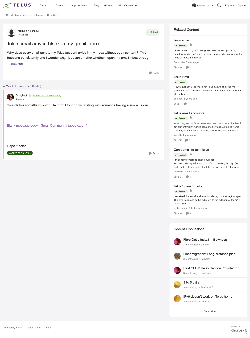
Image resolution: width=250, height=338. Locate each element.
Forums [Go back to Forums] (39, 15)
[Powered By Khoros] (239, 330)
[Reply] (154, 73)
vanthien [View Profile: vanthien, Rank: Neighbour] (22, 30)
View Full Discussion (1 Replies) (22, 86)
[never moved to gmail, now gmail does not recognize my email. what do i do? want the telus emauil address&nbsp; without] (208, 53)
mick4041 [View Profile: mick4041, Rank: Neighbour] (179, 171)
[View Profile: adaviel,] (177, 298)
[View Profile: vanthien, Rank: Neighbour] (11, 32)
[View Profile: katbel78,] (177, 256)
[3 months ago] (190, 244)
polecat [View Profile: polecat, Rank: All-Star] (178, 98)
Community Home (12, 327)
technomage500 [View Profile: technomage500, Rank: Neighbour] (183, 207)
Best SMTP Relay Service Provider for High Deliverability (211, 268)
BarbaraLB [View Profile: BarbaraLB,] (207, 287)
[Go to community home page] (17, 5)
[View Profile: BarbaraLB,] (177, 284)
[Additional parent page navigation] (30, 15)
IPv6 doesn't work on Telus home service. (207, 297)
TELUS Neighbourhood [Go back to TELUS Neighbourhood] (13, 15)
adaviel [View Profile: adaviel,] (205, 301)
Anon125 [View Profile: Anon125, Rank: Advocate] (179, 62)
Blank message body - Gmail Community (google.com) (47, 125)
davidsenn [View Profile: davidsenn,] (206, 273)
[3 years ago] (191, 62)
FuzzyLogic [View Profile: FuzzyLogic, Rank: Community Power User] (22, 95)
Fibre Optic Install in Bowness (205, 239)
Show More (15, 63)
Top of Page (34, 327)
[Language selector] (203, 5)
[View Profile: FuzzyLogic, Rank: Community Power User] (10, 97)
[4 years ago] (188, 135)
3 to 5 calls (191, 282)
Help (48, 327)
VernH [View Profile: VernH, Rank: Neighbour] (177, 134)
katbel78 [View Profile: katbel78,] (205, 258)
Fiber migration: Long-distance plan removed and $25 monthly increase (209, 254)
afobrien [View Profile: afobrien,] (205, 244)
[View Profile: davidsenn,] (177, 270)
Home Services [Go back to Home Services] (54, 15)
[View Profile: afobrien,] (177, 241)
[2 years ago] (192, 171)
